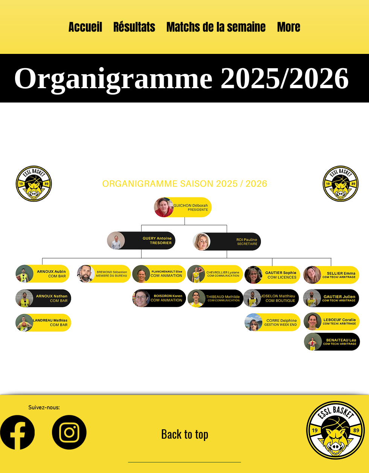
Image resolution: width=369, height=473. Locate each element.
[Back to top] (184, 433)
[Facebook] (17, 432)
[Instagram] (69, 432)
